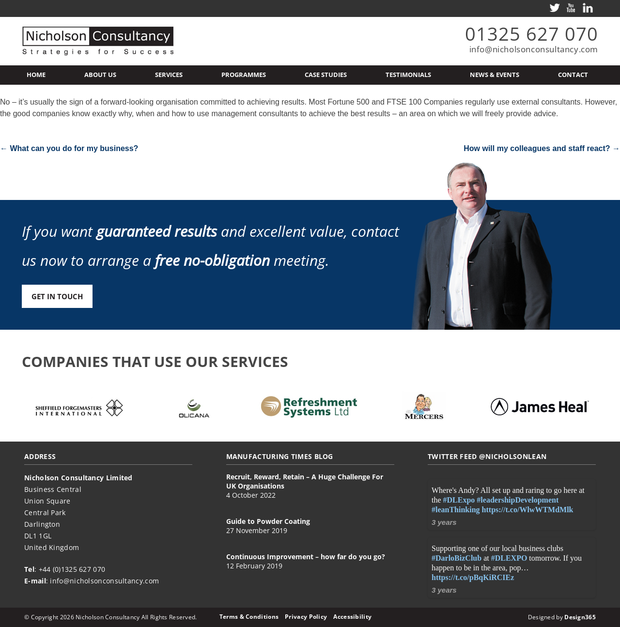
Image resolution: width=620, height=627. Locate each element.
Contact (573, 74)
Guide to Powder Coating (268, 521)
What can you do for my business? (69, 148)
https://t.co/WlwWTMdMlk (528, 509)
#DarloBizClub (456, 558)
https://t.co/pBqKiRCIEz (473, 577)
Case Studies (326, 74)
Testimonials (408, 74)
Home (36, 74)
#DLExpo (459, 500)
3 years (444, 522)
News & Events (494, 74)
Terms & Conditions (249, 616)
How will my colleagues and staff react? (542, 148)
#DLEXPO (509, 558)
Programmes (243, 74)
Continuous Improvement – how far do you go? (305, 556)
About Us (100, 74)
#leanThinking (456, 509)
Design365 (580, 617)
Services (169, 74)
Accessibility (352, 616)
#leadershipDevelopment (517, 500)
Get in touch (57, 296)
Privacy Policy (306, 616)
